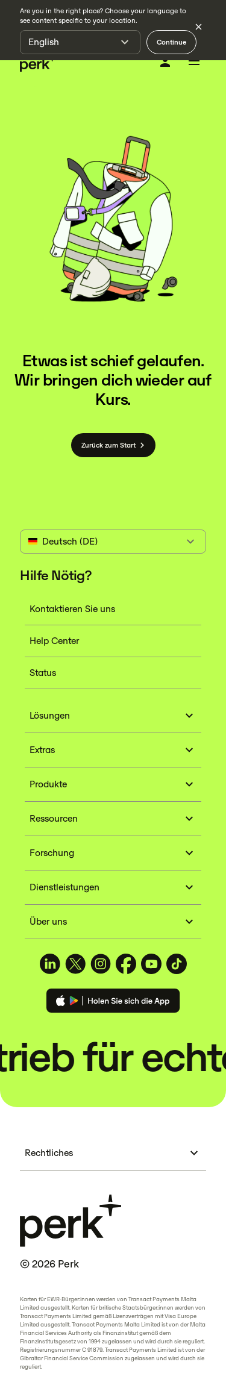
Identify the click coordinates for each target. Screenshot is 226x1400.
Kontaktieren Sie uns (72, 608)
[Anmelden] (165, 62)
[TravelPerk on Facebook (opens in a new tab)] (126, 964)
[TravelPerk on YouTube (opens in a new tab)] (151, 964)
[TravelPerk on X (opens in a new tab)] (75, 964)
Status (43, 672)
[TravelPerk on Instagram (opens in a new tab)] (100, 964)
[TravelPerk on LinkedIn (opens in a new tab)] (50, 964)
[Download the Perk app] (113, 1003)
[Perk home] (37, 63)
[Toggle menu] (194, 63)
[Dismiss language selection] (198, 26)
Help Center (54, 640)
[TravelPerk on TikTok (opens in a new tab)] (176, 964)
